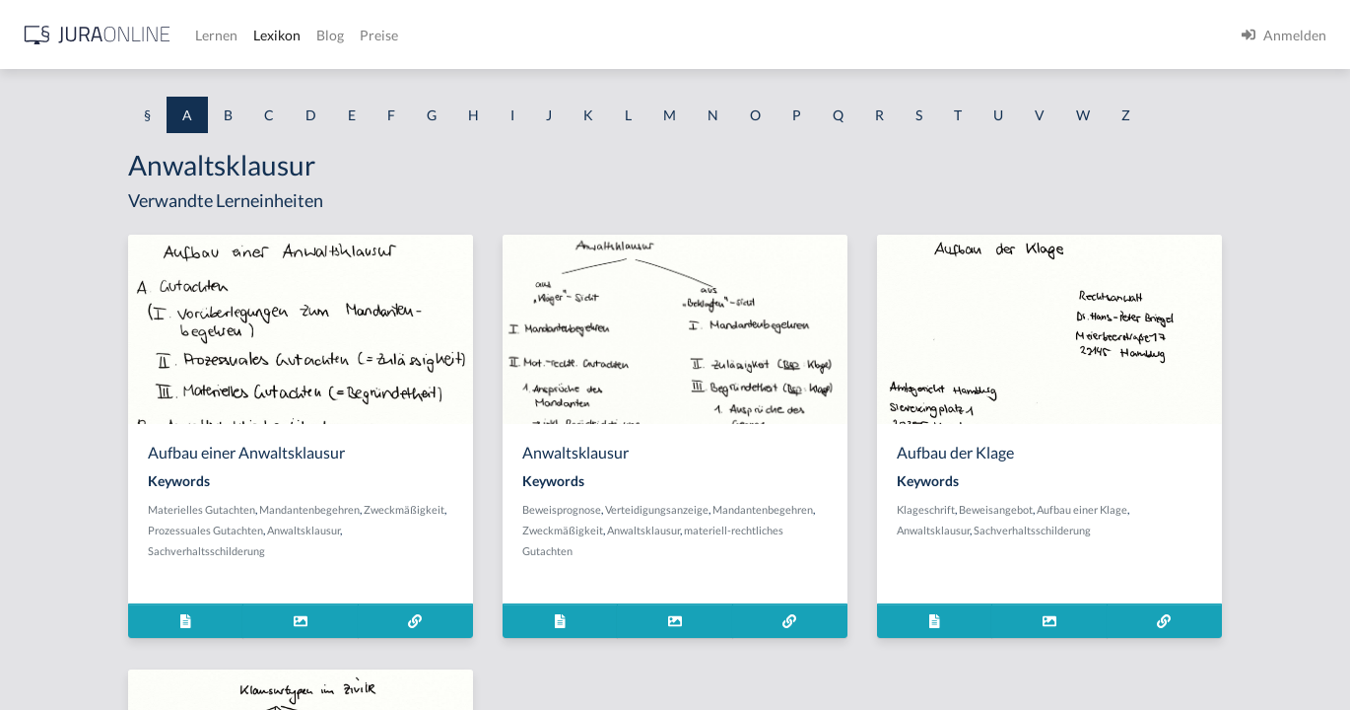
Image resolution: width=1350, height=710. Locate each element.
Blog (645, 35)
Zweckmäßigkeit (390, 566)
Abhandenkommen (74, 520)
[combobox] (158, 95)
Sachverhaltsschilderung (485, 587)
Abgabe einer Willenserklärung (110, 298)
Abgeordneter (58, 431)
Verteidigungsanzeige (829, 545)
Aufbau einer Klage (1225, 545)
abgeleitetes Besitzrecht (88, 387)
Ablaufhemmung (67, 653)
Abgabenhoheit (62, 342)
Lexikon (592, 35)
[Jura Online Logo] (413, 35)
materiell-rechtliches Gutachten (770, 587)
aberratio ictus (60, 254)
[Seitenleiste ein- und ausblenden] (284, 30)
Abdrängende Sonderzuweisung (112, 209)
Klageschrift (1069, 545)
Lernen (531, 35)
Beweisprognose (734, 545)
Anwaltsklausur (386, 587)
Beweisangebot (1139, 545)
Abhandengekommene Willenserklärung (138, 475)
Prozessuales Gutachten (492, 566)
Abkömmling (55, 609)
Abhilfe (38, 564)
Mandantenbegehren (511, 545)
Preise (694, 35)
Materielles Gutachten (403, 545)
